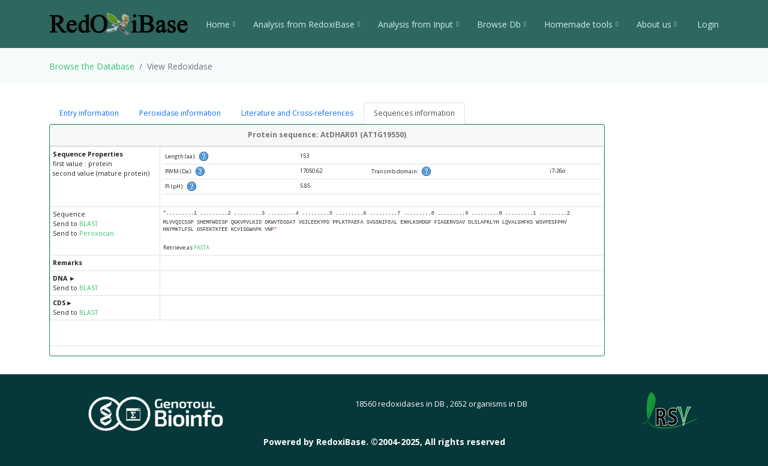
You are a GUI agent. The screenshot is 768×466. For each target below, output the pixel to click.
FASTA (201, 247)
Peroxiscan (96, 233)
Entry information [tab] (89, 113)
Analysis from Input (418, 24)
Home (220, 24)
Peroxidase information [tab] (180, 113)
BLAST (88, 224)
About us (657, 24)
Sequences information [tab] (414, 113)
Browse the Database (91, 66)
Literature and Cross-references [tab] (297, 113)
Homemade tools (581, 24)
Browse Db (501, 24)
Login (707, 24)
